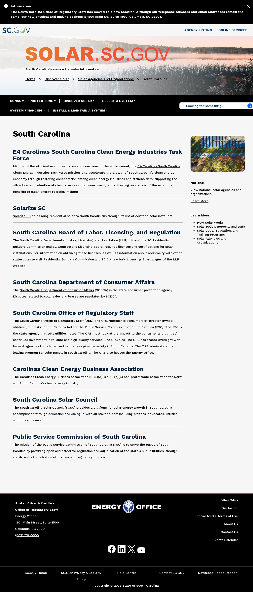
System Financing (26, 110)
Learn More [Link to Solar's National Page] (199, 201)
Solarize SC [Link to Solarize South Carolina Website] (22, 216)
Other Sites (229, 500)
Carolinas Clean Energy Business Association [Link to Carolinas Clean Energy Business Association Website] (54, 377)
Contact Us (229, 532)
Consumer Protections (31, 101)
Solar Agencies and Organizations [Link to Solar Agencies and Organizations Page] (211, 240)
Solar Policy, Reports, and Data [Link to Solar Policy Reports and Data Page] (221, 226)
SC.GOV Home (36, 573)
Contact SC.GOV (172, 573)
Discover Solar (57, 79)
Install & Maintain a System (79, 110)
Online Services (232, 30)
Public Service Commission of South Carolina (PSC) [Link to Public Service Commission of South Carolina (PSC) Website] (82, 444)
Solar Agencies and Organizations (106, 79)
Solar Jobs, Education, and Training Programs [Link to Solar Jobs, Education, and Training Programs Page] (217, 232)
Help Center (126, 573)
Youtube (138, 551)
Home (30, 79)
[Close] (248, 6)
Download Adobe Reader (217, 573)
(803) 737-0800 (27, 535)
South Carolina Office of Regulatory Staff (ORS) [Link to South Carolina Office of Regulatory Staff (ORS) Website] (56, 321)
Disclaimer (230, 508)
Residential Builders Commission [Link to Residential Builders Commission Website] (68, 259)
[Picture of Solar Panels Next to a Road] (218, 153)
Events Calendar (225, 540)
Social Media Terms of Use (217, 516)
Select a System (117, 101)
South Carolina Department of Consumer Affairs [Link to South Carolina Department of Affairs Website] (57, 290)
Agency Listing (198, 30)
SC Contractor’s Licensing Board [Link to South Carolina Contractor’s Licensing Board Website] (126, 259)
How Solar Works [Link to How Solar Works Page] (210, 222)
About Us (231, 524)
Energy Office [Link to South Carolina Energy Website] (142, 352)
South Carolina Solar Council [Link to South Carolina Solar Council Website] (42, 407)
